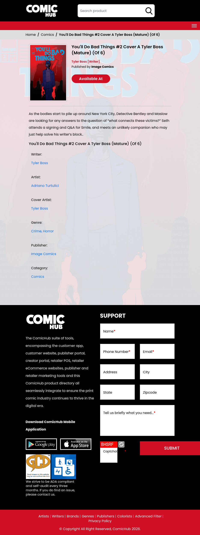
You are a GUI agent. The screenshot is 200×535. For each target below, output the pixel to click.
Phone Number (116, 351)
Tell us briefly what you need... (129, 412)
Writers (58, 516)
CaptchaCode (114, 451)
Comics (47, 34)
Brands (73, 516)
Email (148, 351)
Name (109, 331)
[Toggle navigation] (194, 25)
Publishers (105, 516)
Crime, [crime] (36, 231)
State (107, 392)
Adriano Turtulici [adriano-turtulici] (45, 185)
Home (31, 34)
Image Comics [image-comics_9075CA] (43, 253)
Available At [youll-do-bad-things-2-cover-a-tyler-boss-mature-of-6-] (91, 78)
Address (110, 372)
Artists (44, 516)
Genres (88, 516)
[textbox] (116, 10)
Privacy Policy (99, 521)
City (146, 372)
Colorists (124, 516)
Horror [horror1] (48, 231)
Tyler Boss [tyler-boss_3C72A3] (39, 162)
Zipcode (150, 392)
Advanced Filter (148, 516)
